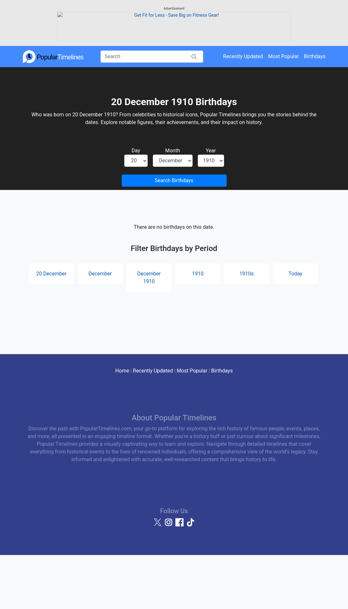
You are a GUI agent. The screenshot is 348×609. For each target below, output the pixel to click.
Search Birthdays (174, 234)
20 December (51, 327)
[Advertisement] (174, 50)
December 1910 (149, 331)
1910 (198, 327)
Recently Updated (243, 110)
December (100, 327)
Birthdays (315, 110)
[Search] (151, 110)
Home (122, 424)
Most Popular (283, 110)
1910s (246, 327)
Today (295, 327)
